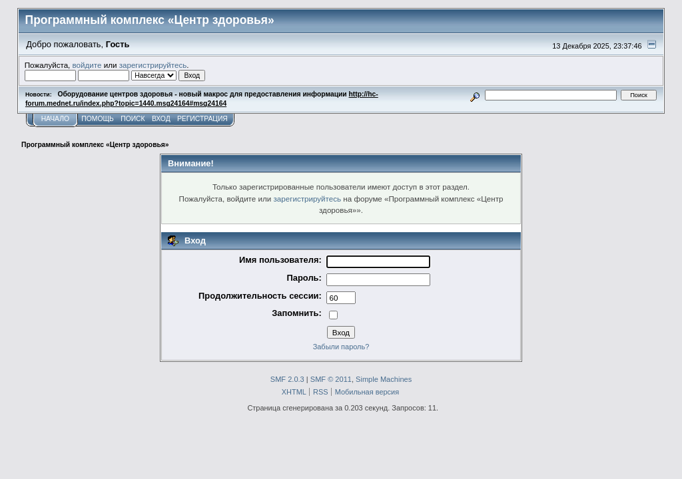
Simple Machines (384, 379)
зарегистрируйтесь (153, 65)
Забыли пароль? (341, 347)
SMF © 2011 (331, 379)
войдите (87, 65)
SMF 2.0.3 (287, 379)
